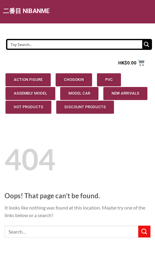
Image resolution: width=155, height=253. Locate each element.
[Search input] (75, 44)
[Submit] (144, 231)
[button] (28, 79)
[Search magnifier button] (146, 44)
